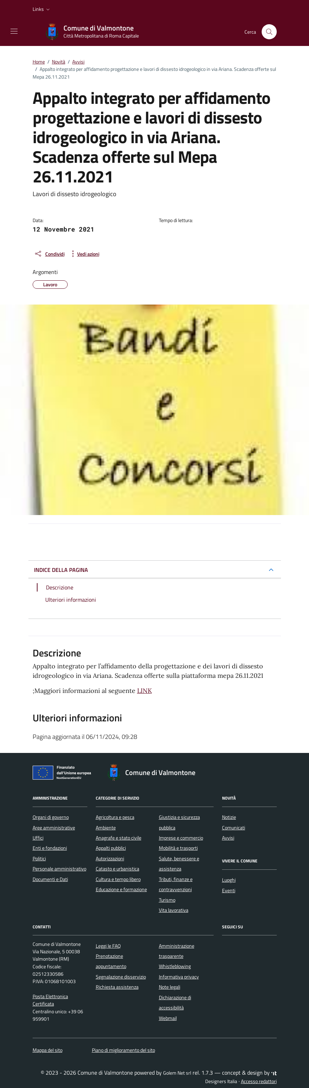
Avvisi (228, 838)
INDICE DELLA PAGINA (61, 570)
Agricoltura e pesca (115, 817)
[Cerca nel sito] (269, 31)
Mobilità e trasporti (178, 848)
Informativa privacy (179, 977)
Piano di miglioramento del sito (123, 1050)
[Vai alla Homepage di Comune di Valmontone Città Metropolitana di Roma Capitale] (95, 32)
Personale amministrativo (59, 869)
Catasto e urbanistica (117, 869)
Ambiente (106, 828)
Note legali (169, 987)
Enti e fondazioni (50, 848)
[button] (42, 9)
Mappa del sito (47, 1050)
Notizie (229, 817)
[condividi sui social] (49, 253)
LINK (144, 691)
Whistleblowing (175, 966)
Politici (39, 858)
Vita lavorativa (173, 910)
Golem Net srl (177, 1073)
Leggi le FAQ (108, 946)
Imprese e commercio (181, 838)
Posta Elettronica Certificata (50, 1000)
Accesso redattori (259, 1081)
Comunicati (233, 828)
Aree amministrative (54, 828)
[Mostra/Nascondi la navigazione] (14, 31)
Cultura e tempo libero (118, 879)
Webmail (168, 1018)
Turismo (167, 900)
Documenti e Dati (50, 879)
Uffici (38, 838)
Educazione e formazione (121, 889)
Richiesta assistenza (117, 987)
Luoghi (229, 880)
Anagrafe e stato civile (118, 838)
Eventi (228, 890)
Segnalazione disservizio (121, 977)
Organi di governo (51, 817)
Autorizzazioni (110, 858)
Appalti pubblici (111, 848)
